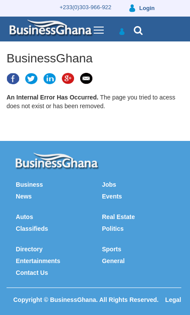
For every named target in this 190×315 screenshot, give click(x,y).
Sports (111, 249)
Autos (24, 216)
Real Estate (118, 216)
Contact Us (32, 272)
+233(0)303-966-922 (86, 7)
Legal (173, 299)
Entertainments (38, 260)
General (113, 260)
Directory (29, 249)
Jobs (109, 184)
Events (112, 196)
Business (29, 184)
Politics (113, 228)
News (24, 196)
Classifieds (32, 228)
